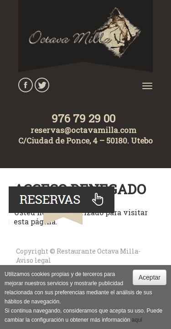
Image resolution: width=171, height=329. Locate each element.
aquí (137, 320)
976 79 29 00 (83, 118)
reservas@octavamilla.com (83, 130)
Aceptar (150, 277)
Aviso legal (33, 260)
